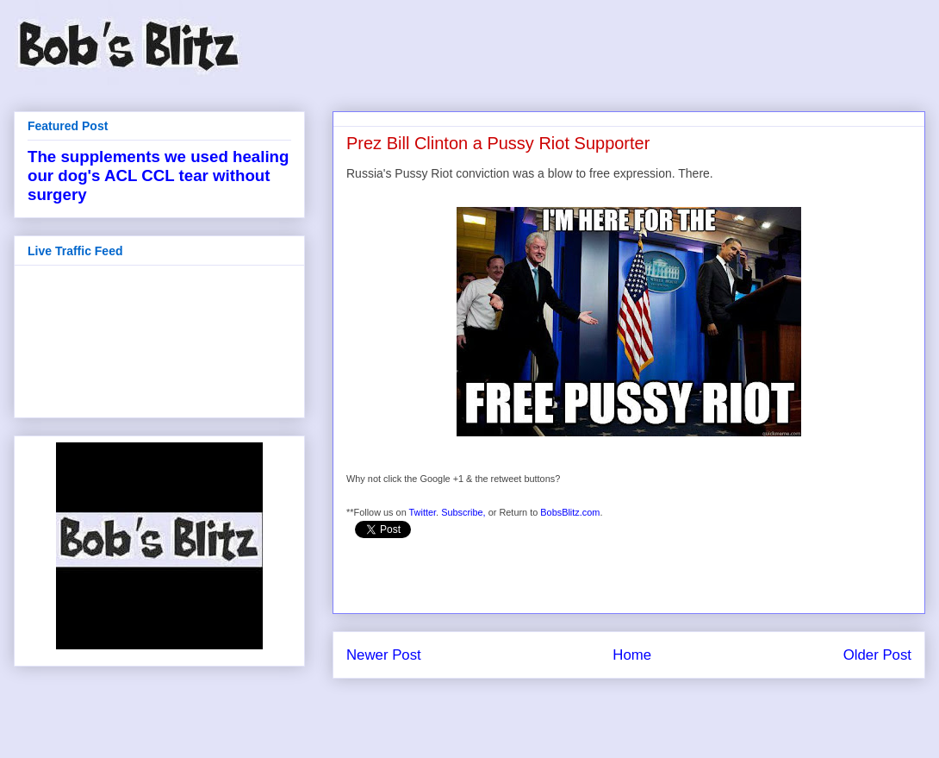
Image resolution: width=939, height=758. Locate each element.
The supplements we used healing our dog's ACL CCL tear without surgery (158, 175)
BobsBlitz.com (570, 512)
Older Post (877, 655)
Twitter (423, 512)
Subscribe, (463, 512)
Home (632, 655)
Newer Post (383, 655)
